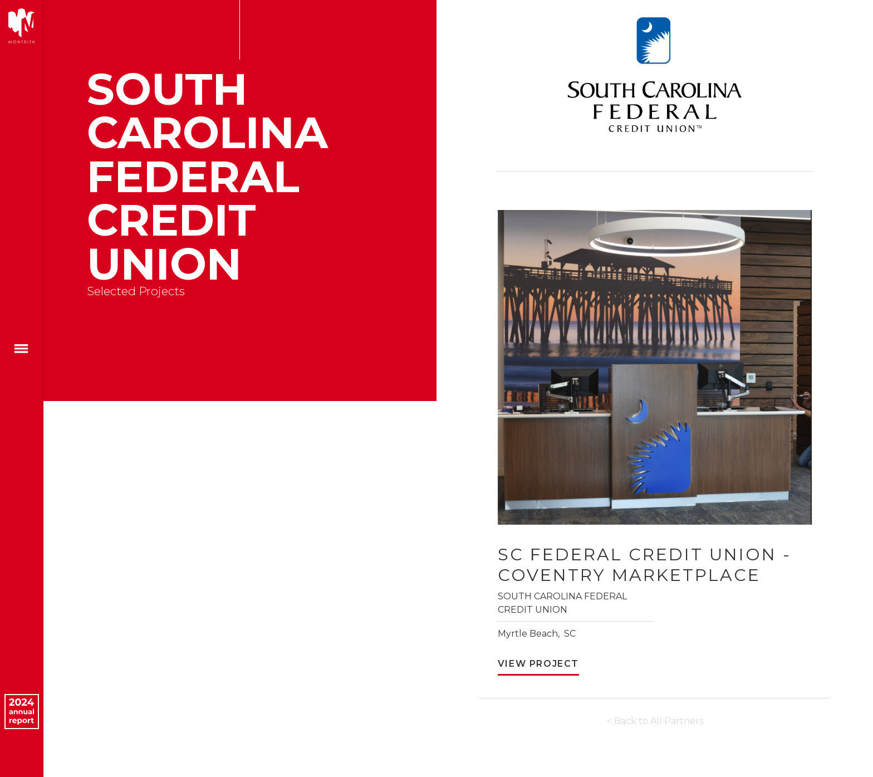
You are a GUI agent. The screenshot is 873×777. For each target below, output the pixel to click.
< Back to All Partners (655, 721)
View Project (538, 663)
